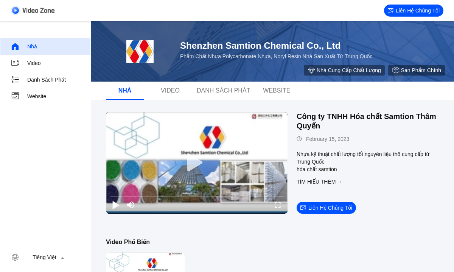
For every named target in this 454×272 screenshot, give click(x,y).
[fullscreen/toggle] (277, 204)
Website (28, 96)
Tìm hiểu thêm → (319, 182)
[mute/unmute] (130, 204)
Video (26, 63)
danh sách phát (38, 79)
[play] (196, 162)
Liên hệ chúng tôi (414, 11)
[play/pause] (115, 204)
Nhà (24, 46)
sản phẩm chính (416, 70)
